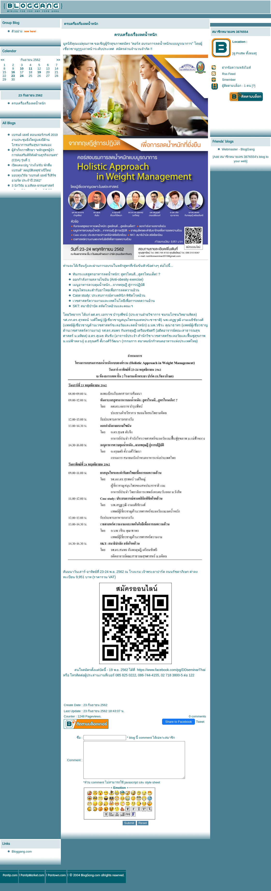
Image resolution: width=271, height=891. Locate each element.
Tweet (200, 721)
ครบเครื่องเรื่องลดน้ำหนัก (29, 103)
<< (2, 60)
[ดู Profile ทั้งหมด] (244, 53)
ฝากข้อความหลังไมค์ (236, 67)
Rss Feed (228, 74)
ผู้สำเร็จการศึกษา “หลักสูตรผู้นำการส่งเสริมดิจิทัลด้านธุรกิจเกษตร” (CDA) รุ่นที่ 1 (35, 155)
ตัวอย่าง (17, 31)
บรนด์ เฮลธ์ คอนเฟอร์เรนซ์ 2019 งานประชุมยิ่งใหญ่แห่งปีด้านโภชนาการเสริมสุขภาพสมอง (35, 140)
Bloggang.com (22, 859)
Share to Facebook (178, 721)
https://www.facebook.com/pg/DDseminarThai (171, 670)
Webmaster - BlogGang (238, 149)
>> (58, 60)
